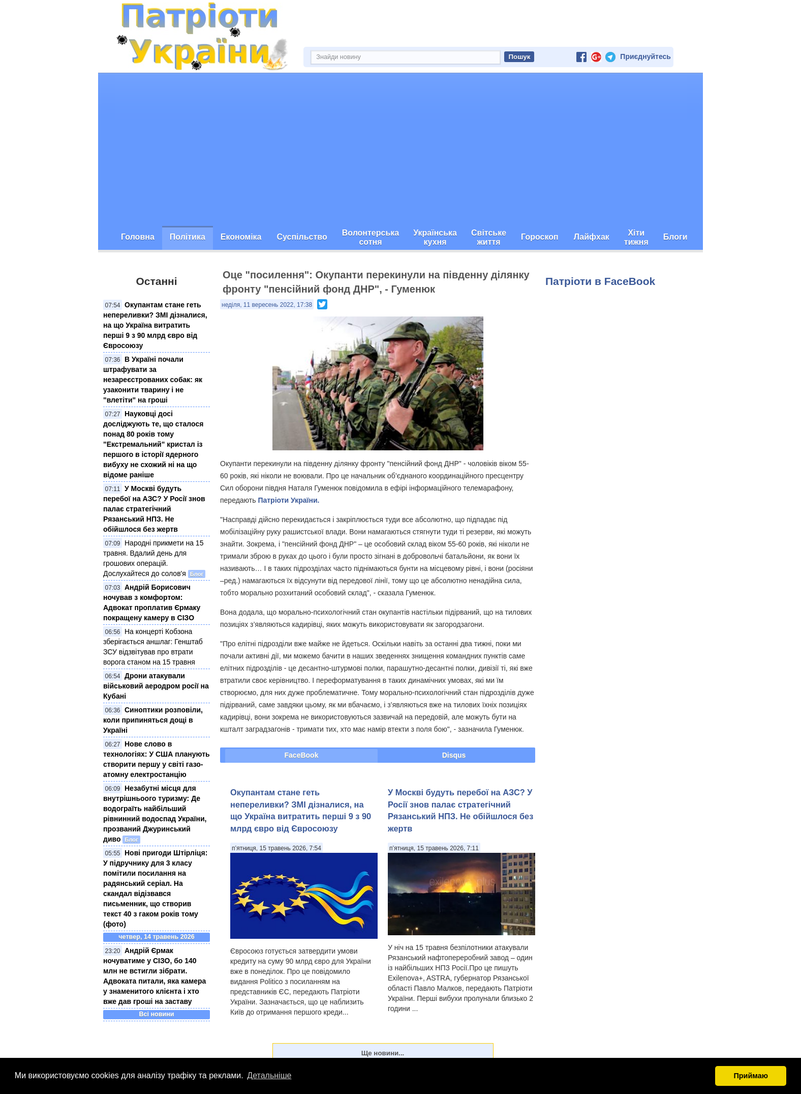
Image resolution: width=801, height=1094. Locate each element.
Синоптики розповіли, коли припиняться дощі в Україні (153, 720)
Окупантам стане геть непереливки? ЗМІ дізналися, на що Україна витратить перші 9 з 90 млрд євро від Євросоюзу (155, 325)
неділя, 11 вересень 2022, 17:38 (267, 304)
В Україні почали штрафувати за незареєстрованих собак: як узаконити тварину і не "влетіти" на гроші (152, 379)
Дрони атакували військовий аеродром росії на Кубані (156, 686)
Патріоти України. (288, 500)
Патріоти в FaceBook (600, 281)
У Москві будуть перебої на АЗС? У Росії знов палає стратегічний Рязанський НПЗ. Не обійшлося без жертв (154, 508)
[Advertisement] (400, 149)
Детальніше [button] (269, 1075)
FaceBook (302, 755)
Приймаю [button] (750, 1076)
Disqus (454, 755)
